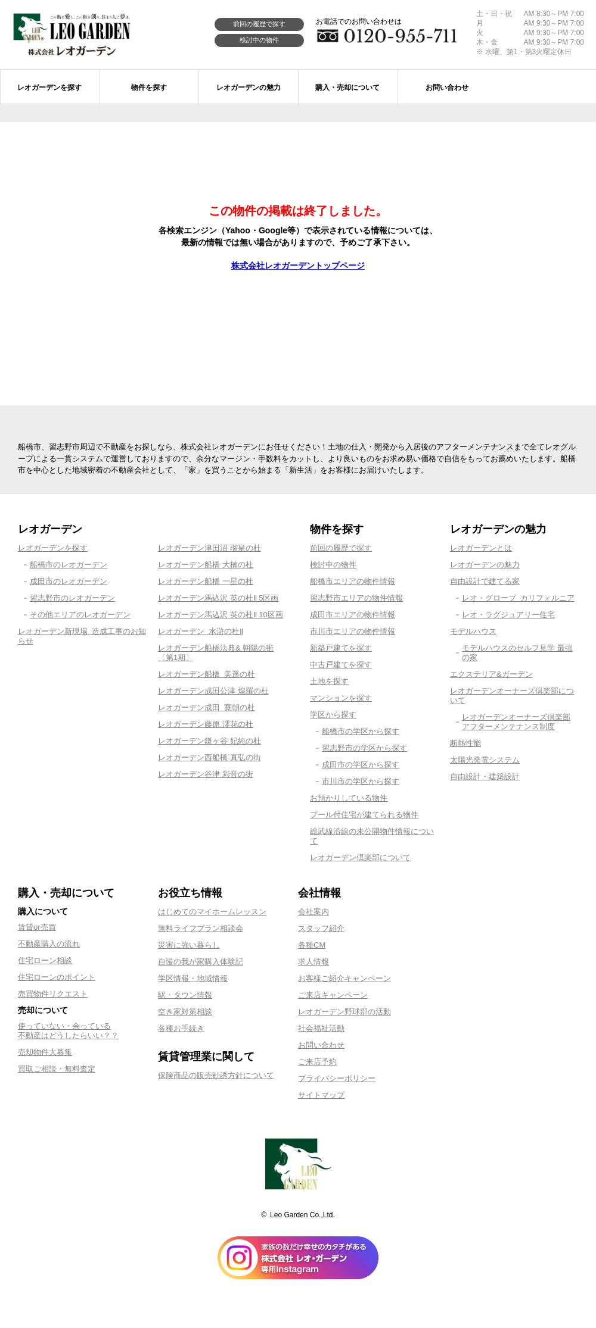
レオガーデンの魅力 (485, 564)
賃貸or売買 (37, 927)
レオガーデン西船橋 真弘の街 (209, 757)
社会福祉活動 (321, 1028)
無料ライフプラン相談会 (200, 928)
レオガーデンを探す (53, 547)
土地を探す (329, 681)
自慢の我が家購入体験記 (200, 961)
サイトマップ (321, 1094)
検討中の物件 (259, 39)
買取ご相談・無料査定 (56, 1068)
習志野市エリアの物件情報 (356, 597)
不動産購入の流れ (49, 943)
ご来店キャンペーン (333, 994)
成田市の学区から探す (360, 764)
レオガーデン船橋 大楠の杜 (205, 564)
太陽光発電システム (485, 759)
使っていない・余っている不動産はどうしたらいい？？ (68, 1030)
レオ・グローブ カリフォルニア (518, 597)
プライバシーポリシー (336, 1078)
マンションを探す (341, 697)
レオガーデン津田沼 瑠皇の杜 (209, 547)
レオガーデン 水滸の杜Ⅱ (200, 631)
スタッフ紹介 (321, 928)
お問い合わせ (321, 1044)
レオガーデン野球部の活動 (344, 1011)
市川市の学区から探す (360, 781)
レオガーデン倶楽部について (360, 857)
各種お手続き (181, 1028)
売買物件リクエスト (53, 993)
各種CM (311, 944)
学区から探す (333, 714)
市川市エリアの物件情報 (352, 631)
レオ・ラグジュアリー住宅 (508, 614)
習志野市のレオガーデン (72, 597)
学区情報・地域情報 (193, 978)
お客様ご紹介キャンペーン (344, 978)
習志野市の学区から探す (364, 747)
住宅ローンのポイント (56, 977)
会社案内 (313, 911)
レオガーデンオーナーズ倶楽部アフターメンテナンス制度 (516, 722)
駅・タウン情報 (185, 994)
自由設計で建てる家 (485, 581)
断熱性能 (465, 743)
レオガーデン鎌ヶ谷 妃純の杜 (209, 740)
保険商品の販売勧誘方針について (216, 1075)
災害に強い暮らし (189, 944)
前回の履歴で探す (259, 23)
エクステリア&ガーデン (491, 674)
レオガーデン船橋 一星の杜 (205, 581)
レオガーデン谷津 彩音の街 (205, 774)
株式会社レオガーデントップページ (298, 265)
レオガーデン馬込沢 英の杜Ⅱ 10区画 (220, 614)
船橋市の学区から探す (360, 731)
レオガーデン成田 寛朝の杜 (206, 707)
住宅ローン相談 (45, 960)
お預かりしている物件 (348, 797)
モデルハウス (473, 631)
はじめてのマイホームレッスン (212, 911)
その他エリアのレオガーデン (80, 614)
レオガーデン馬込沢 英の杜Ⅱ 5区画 (218, 597)
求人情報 (313, 961)
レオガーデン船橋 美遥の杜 (206, 674)
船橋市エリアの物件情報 (352, 581)
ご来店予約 (317, 1061)
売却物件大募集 (45, 1052)
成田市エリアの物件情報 (352, 614)
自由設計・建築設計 (485, 776)
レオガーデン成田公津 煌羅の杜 (213, 690)
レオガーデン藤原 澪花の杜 (205, 724)
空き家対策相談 (185, 1011)
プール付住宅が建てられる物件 (364, 814)
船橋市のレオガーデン (68, 564)
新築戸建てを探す (341, 647)
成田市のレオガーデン (68, 581)
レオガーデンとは (481, 547)
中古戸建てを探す (341, 664)
